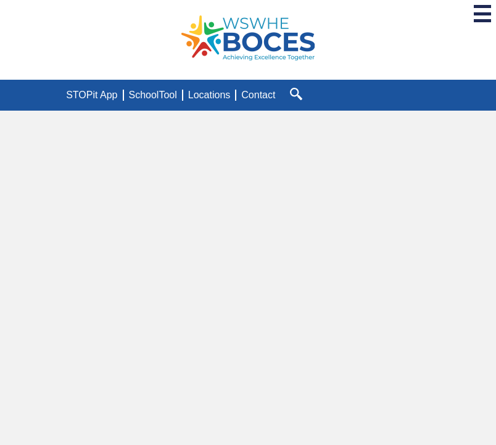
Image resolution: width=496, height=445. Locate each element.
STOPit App (91, 95)
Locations (209, 95)
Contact (258, 95)
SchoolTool (153, 95)
